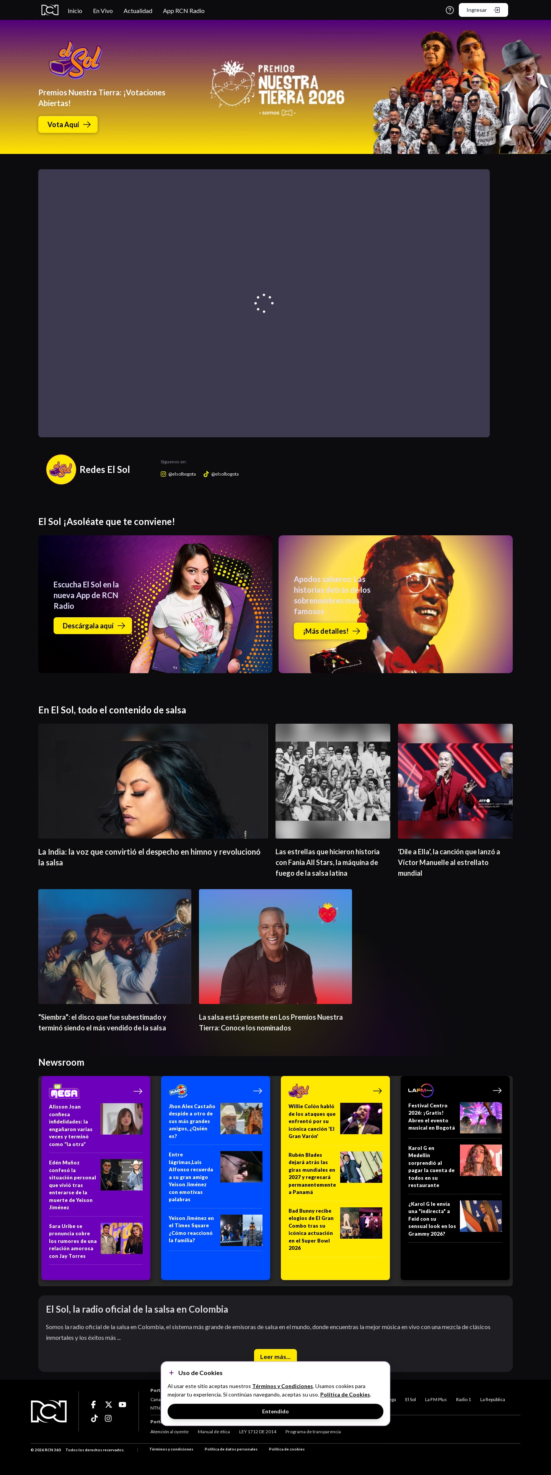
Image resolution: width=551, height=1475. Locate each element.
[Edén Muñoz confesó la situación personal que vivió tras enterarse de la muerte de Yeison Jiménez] (96, 1188)
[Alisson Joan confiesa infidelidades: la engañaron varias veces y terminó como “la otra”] (96, 1128)
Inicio (75, 10)
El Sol (410, 1399)
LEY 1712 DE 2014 (257, 1431)
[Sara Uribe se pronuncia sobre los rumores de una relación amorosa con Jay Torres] (96, 1244)
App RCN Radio (184, 10)
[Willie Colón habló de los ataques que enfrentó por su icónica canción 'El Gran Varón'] (335, 1124)
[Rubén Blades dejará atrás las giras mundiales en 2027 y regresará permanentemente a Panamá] (335, 1176)
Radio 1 (463, 1399)
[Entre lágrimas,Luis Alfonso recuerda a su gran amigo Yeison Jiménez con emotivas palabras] (215, 1179)
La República (492, 1399)
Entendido (275, 1411)
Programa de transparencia (313, 1431)
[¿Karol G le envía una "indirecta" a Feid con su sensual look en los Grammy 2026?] (455, 1221)
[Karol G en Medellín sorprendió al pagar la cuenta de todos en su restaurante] (455, 1169)
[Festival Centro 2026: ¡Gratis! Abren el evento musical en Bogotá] (455, 1120)
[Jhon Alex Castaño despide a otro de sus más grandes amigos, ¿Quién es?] (215, 1124)
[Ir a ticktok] (95, 1404)
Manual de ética (214, 1431)
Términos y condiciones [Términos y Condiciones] (171, 1449)
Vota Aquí (69, 124)
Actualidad (138, 10)
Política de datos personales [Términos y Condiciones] (231, 1449)
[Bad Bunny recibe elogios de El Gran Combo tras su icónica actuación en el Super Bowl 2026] (335, 1232)
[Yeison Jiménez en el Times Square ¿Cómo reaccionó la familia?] (215, 1233)
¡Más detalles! (332, 631)
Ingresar (483, 10)
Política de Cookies (345, 1394)
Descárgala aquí (94, 625)
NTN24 (157, 1408)
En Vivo (103, 10)
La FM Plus (436, 1399)
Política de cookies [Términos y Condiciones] (287, 1449)
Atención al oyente (169, 1431)
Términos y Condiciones (282, 1386)
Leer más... (275, 1356)
